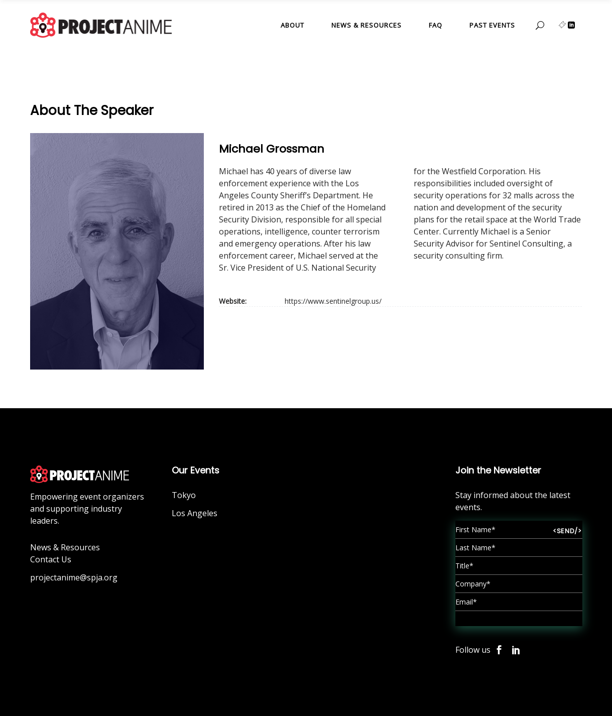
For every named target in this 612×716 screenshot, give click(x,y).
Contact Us (50, 559)
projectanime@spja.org (73, 577)
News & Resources (65, 547)
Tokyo (184, 495)
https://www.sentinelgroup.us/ (333, 301)
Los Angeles (194, 513)
